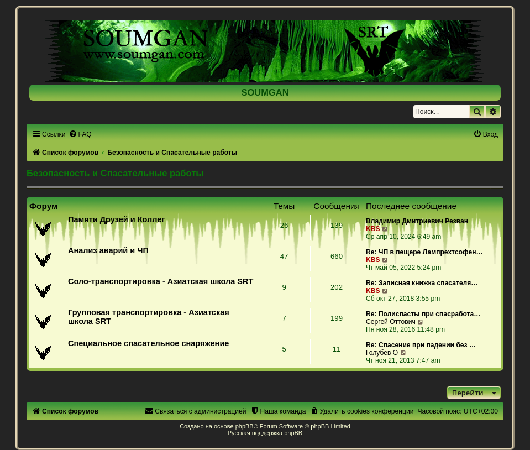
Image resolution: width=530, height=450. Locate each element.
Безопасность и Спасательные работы (115, 173)
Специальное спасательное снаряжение (148, 343)
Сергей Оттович (391, 322)
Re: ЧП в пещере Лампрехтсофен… (424, 252)
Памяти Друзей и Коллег (116, 219)
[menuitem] (80, 134)
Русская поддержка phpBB (265, 433)
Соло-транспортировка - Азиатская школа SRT (160, 281)
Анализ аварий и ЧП (108, 250)
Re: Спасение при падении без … (421, 345)
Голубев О (382, 353)
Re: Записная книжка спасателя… (421, 283)
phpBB (244, 426)
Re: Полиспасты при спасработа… (423, 314)
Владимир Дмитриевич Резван (417, 221)
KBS (373, 229)
